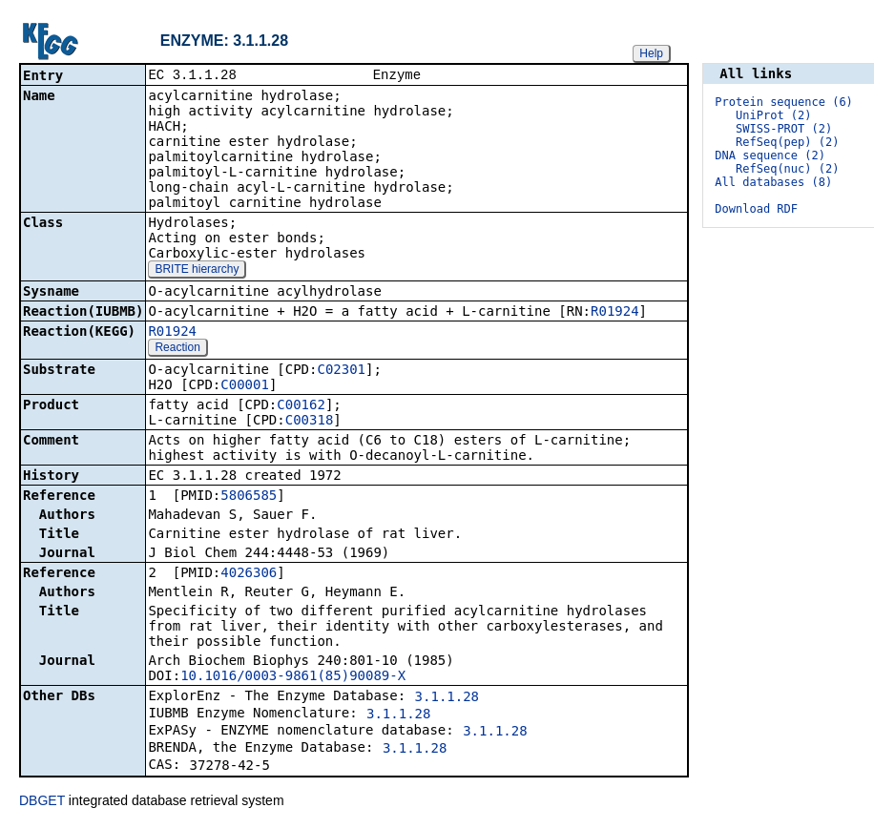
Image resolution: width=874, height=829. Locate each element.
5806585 (248, 497)
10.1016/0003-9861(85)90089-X (293, 677)
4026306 (248, 574)
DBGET (42, 802)
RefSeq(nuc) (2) (787, 169)
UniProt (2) (773, 115)
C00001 (244, 386)
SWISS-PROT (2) (784, 128)
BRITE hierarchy (197, 271)
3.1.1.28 (447, 698)
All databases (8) (773, 182)
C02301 (341, 371)
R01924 (615, 313)
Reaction (177, 349)
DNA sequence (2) (770, 155)
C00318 (309, 421)
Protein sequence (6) (784, 102)
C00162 (301, 406)
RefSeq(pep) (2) (787, 142)
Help (651, 53)
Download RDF (756, 209)
